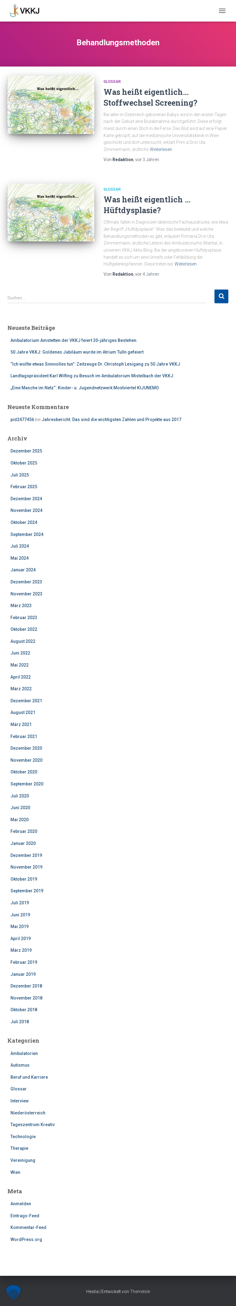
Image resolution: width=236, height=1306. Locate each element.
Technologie (23, 1136)
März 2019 (21, 950)
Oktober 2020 (23, 771)
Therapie (19, 1148)
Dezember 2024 (26, 498)
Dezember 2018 (26, 986)
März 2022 (21, 688)
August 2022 (22, 641)
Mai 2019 (19, 926)
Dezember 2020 (26, 748)
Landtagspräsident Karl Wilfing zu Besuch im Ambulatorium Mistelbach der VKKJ (91, 375)
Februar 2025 (23, 486)
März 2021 (21, 724)
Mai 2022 (19, 665)
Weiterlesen (161, 149)
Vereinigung (22, 1160)
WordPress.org (26, 1239)
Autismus (20, 1065)
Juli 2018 (19, 1021)
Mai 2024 (19, 558)
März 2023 (21, 605)
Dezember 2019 (26, 855)
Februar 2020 (23, 831)
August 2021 (22, 712)
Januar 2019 (23, 974)
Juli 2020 (19, 795)
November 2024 (26, 510)
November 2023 (26, 593)
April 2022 (20, 677)
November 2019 (26, 867)
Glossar (112, 81)
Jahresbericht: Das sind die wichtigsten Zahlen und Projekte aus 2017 (111, 419)
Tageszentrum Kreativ (32, 1124)
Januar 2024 (23, 569)
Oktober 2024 (23, 522)
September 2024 (26, 534)
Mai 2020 (19, 819)
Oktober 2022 (23, 629)
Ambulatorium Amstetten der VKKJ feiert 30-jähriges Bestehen (73, 340)
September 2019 (26, 890)
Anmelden (20, 1203)
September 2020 (26, 783)
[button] (13, 1292)
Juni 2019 (20, 914)
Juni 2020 (20, 807)
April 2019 (20, 938)
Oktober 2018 (23, 1009)
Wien (15, 1172)
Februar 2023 (23, 617)
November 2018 (26, 998)
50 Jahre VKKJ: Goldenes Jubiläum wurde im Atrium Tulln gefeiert (77, 352)
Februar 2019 (23, 962)
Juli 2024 (19, 546)
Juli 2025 (19, 475)
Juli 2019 (19, 902)
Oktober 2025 (23, 462)
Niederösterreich (27, 1112)
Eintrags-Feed (24, 1215)
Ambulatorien (24, 1053)
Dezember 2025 (26, 450)
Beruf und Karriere (29, 1077)
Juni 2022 (20, 653)
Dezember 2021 (26, 700)
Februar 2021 (23, 736)
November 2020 (26, 760)
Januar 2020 (23, 843)
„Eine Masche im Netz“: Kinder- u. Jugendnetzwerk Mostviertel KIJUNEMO (84, 387)
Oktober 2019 (23, 879)
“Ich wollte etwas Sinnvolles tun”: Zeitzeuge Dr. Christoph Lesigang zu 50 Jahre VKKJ (95, 364)
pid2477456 (22, 419)
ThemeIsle (140, 1291)
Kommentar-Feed (28, 1227)
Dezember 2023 (26, 581)
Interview (19, 1100)
